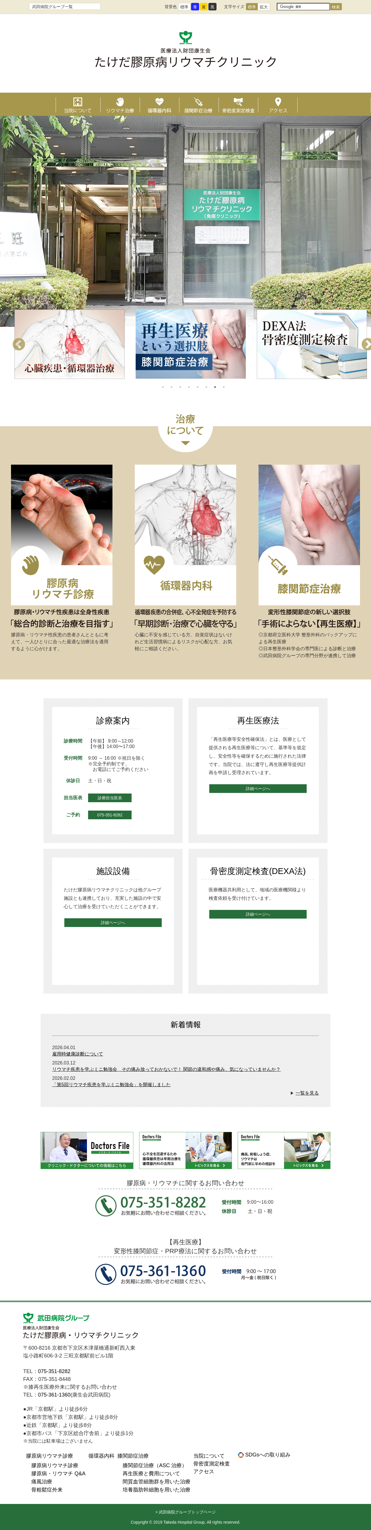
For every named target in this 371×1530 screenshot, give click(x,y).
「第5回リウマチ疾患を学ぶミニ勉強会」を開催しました (111, 1084)
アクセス (277, 104)
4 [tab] (189, 387)
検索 (336, 7)
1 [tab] (163, 387)
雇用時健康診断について (77, 1053)
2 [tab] (171, 387)
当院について (75, 104)
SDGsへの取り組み (267, 1455)
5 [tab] (198, 387)
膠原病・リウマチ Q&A (58, 1473)
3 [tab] (180, 387)
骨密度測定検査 (238, 104)
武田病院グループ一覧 (52, 6)
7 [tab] (215, 387)
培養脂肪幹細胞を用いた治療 (156, 1490)
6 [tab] (206, 387)
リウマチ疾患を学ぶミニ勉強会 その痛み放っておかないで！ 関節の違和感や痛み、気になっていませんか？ (166, 1069)
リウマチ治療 (120, 104)
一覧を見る (307, 1093)
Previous (19, 345)
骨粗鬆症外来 (47, 1490)
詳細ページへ (258, 788)
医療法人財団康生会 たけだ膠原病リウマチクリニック (81, 1326)
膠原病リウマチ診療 (49, 1456)
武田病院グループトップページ (187, 1512)
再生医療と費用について (151, 1473)
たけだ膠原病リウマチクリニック (185, 56)
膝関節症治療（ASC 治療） (155, 1465)
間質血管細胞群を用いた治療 (156, 1482)
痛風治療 (41, 1482)
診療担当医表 (110, 798)
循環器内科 (159, 104)
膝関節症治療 (199, 104)
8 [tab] (224, 387)
